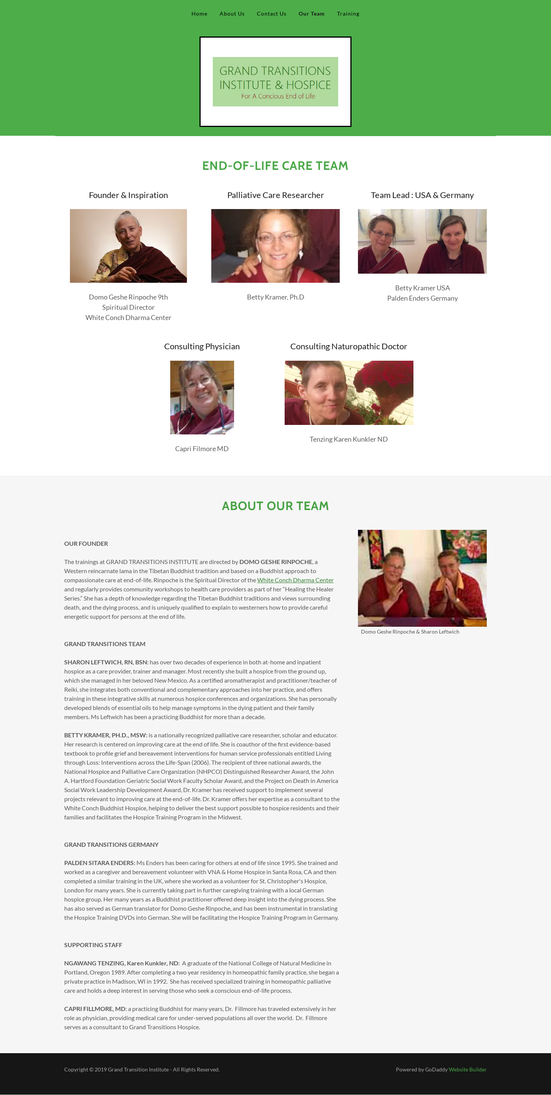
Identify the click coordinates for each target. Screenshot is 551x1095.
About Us (232, 13)
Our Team (312, 13)
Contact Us (272, 13)
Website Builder (468, 1069)
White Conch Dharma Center (295, 579)
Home (199, 13)
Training (348, 13)
